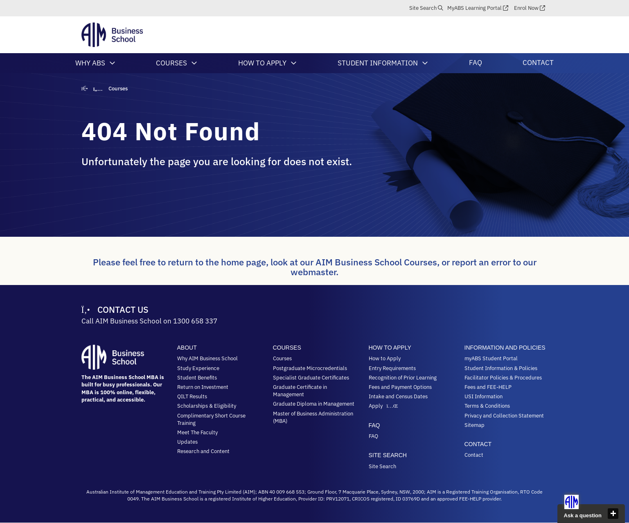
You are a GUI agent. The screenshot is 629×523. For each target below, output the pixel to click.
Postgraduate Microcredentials (310, 368)
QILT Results (192, 396)
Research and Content (203, 451)
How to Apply (262, 62)
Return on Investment (202, 387)
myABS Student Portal (491, 358)
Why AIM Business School (207, 358)
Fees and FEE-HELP (488, 387)
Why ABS (90, 62)
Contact (538, 62)
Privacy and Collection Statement (504, 415)
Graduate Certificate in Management (300, 391)
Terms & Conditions (487, 405)
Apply (384, 405)
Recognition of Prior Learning (403, 377)
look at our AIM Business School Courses (354, 262)
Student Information (378, 62)
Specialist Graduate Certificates (311, 377)
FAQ (475, 62)
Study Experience (198, 368)
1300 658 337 (195, 320)
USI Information (483, 396)
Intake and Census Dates (398, 396)
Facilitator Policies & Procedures (503, 377)
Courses (171, 62)
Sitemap (474, 425)
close (613, 513)
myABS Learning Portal (474, 7)
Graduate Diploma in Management (313, 403)
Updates (187, 441)
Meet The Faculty (197, 432)
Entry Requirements (392, 368)
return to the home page (217, 262)
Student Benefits (197, 377)
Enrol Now (526, 7)
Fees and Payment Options (400, 387)
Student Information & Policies (500, 368)
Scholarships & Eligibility (206, 405)
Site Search (423, 7)
